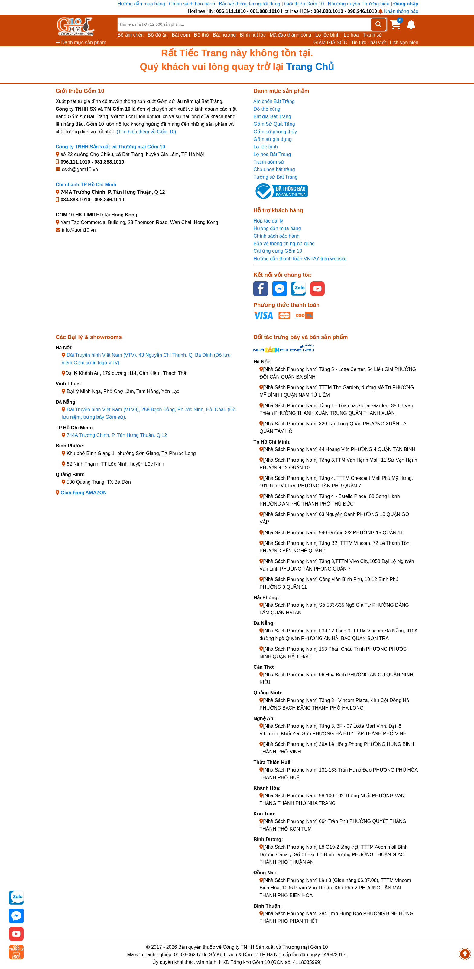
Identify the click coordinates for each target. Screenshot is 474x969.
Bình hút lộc (253, 34)
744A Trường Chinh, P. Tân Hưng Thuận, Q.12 (117, 435)
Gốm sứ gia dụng (272, 139)
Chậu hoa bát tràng (274, 169)
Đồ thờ (201, 34)
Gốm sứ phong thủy (275, 131)
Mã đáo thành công (290, 34)
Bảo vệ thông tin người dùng (249, 3)
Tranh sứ (372, 34)
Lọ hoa (351, 34)
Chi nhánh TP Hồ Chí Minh (86, 184)
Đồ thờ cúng (266, 109)
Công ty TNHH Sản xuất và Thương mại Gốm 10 (110, 146)
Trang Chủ (310, 66)
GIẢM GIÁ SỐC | (331, 42)
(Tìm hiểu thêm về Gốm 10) (146, 131)
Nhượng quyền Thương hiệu (358, 3)
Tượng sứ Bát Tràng (275, 177)
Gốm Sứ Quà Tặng (274, 124)
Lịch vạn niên (404, 42)
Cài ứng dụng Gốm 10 (277, 251)
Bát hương (224, 34)
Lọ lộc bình (327, 34)
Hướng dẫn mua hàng (142, 3)
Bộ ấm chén (131, 34)
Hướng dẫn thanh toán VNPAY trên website (299, 258)
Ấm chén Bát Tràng (273, 101)
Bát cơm (181, 34)
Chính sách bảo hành (192, 3)
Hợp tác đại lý (268, 220)
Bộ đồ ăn (158, 34)
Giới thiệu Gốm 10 (304, 3)
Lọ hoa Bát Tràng (272, 154)
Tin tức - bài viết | (369, 42)
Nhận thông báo (398, 11)
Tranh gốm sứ (268, 161)
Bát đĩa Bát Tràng (272, 116)
